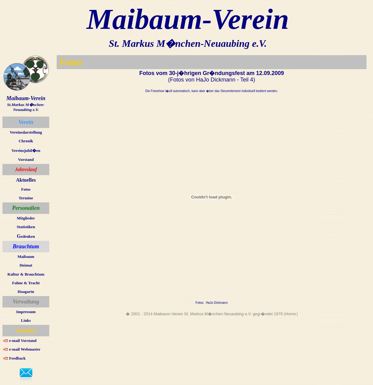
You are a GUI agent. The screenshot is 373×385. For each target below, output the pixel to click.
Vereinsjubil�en (25, 150)
